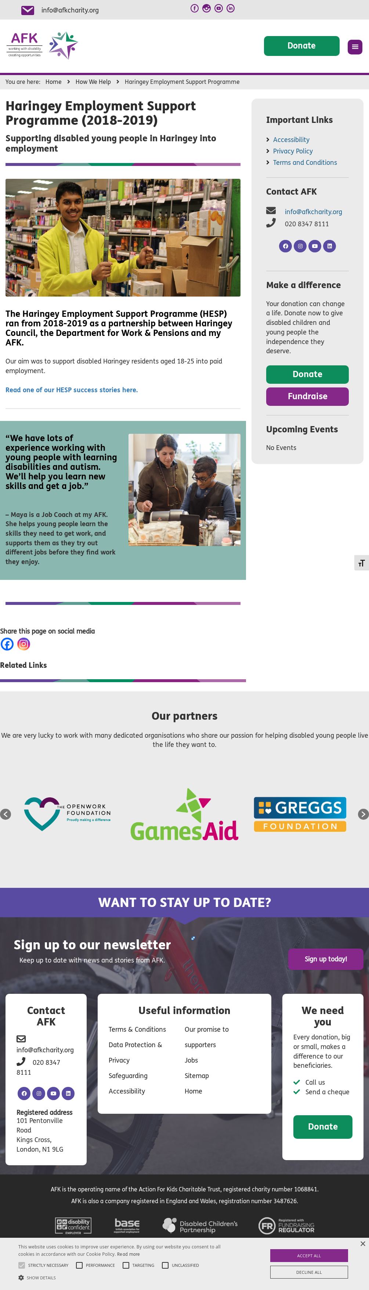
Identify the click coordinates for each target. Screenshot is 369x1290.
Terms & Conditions (137, 1029)
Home (193, 1091)
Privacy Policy (293, 151)
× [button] (362, 1244)
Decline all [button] (309, 1272)
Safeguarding (128, 1075)
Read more (128, 1254)
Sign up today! (329, 959)
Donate (301, 45)
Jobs (191, 1060)
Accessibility (291, 140)
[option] (69, 814)
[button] (5, 814)
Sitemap (197, 1075)
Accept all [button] (309, 1255)
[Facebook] (9, 644)
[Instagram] (25, 644)
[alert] (184, 1264)
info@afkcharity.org (70, 10)
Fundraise (308, 396)
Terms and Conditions (305, 163)
